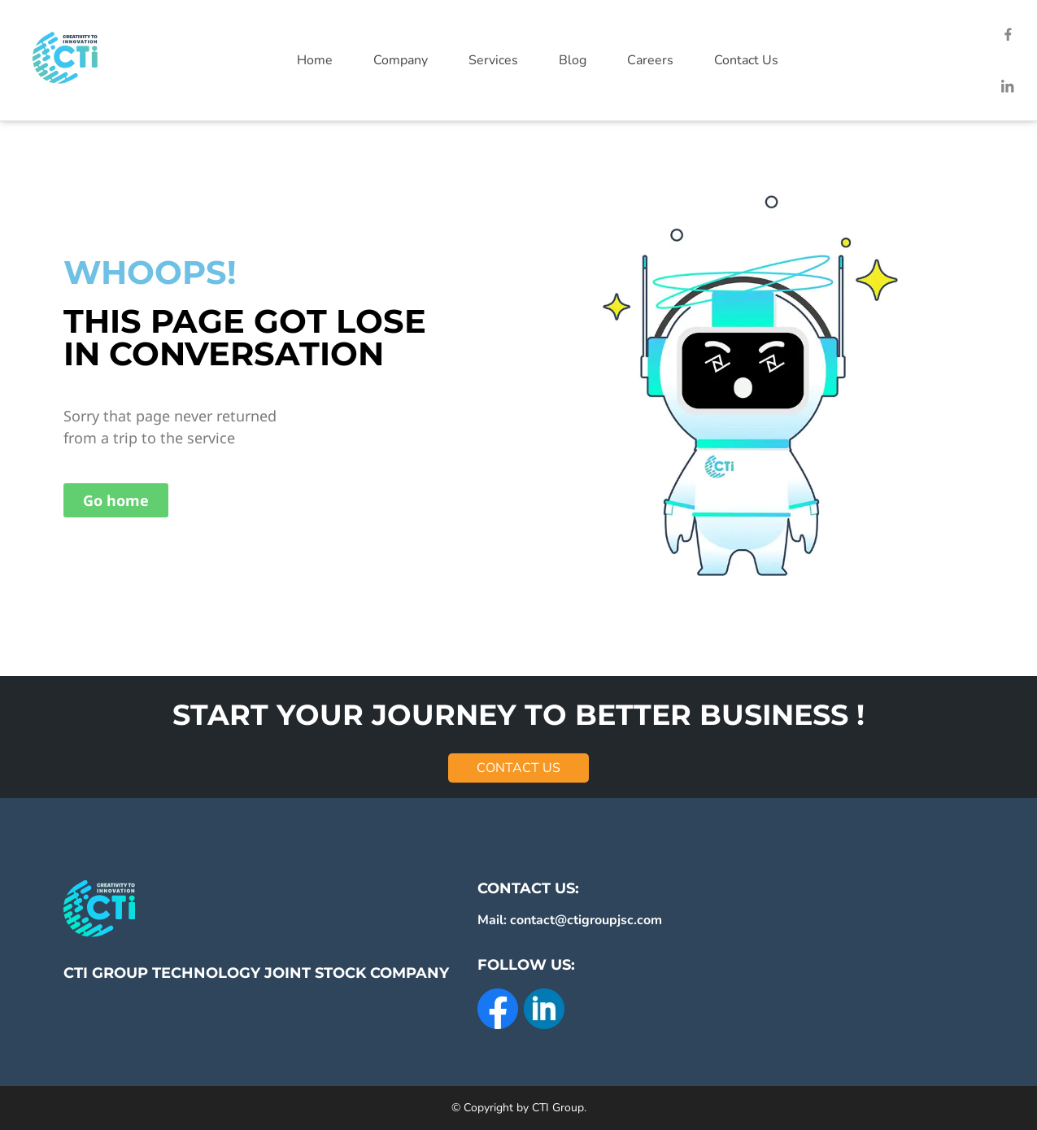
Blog (572, 60)
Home (315, 60)
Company (400, 60)
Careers (650, 60)
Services (493, 60)
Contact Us (746, 60)
